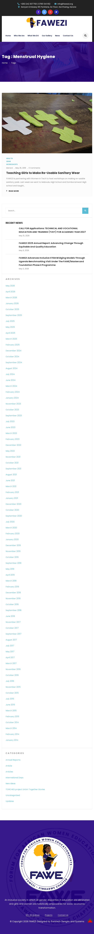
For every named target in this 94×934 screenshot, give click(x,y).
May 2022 (10, 451)
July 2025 (10, 321)
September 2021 (13, 468)
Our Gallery (47, 35)
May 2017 (10, 651)
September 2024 (14, 362)
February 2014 (12, 734)
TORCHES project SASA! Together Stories (25, 789)
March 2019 (11, 580)
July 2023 (10, 421)
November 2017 (13, 622)
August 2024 (12, 368)
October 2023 (12, 409)
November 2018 (13, 598)
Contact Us (68, 35)
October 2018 (12, 604)
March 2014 (11, 728)
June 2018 (10, 616)
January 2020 (12, 539)
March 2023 (11, 433)
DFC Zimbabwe (33, 915)
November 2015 (13, 687)
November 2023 (13, 403)
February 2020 (13, 533)
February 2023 (12, 439)
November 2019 (13, 551)
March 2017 (11, 663)
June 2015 (10, 704)
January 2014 (12, 740)
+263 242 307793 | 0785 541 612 (35, 3)
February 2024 (13, 392)
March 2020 (11, 527)
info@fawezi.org (65, 3)
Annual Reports (13, 759)
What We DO (33, 35)
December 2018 (13, 592)
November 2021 (13, 456)
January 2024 (12, 397)
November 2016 (13, 669)
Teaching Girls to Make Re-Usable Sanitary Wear (43, 173)
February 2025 (13, 344)
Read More (14, 191)
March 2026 (11, 297)
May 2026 (10, 285)
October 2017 (12, 628)
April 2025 (10, 333)
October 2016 (12, 675)
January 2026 (12, 303)
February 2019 (12, 586)
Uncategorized (13, 795)
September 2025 (14, 315)
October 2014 (12, 722)
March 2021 (11, 486)
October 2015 (12, 692)
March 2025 (11, 338)
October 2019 (12, 557)
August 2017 (11, 639)
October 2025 (12, 309)
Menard (9, 168)
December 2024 (13, 350)
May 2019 (10, 569)
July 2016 (10, 681)
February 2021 (12, 492)
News (57, 35)
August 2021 (11, 474)
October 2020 (12, 510)
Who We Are (19, 35)
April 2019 (10, 574)
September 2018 (13, 610)
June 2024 (11, 380)
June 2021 (10, 480)
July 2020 (10, 521)
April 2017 (10, 657)
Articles (9, 771)
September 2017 (13, 633)
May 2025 (10, 327)
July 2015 (10, 698)
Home (8, 35)
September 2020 (14, 515)
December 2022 (13, 445)
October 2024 (12, 356)
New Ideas (10, 783)
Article (9, 765)
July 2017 (10, 645)
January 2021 (12, 498)
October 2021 (12, 462)
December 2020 (13, 504)
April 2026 (10, 291)
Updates (10, 801)
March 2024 (11, 386)
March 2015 (11, 710)
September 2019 (13, 563)
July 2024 (10, 374)
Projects (48, 915)
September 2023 (14, 415)
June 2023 (10, 427)
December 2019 (13, 545)
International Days (14, 777)
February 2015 (12, 716)
